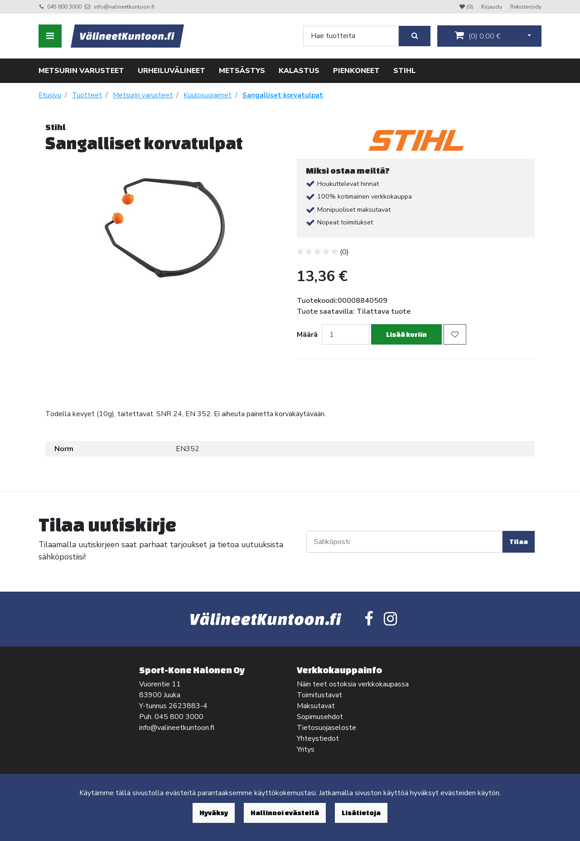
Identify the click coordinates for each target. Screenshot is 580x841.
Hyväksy (213, 813)
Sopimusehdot (320, 717)
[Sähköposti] (404, 542)
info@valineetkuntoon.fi (124, 6)
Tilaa (518, 541)
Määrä (307, 335)
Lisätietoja (361, 813)
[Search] (351, 36)
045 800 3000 (64, 6)
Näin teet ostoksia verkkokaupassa (353, 684)
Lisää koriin (406, 334)
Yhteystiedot (318, 739)
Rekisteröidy (525, 6)
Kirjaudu (492, 6)
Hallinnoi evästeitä (285, 813)
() (477, 35)
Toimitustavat (319, 695)
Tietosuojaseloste (326, 728)
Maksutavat (316, 706)
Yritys (305, 749)
